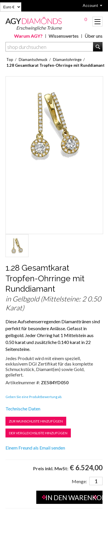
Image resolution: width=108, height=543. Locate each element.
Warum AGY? (28, 36)
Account (90, 5)
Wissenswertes (64, 36)
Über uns (94, 36)
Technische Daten (22, 408)
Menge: (79, 481)
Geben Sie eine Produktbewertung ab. (33, 397)
